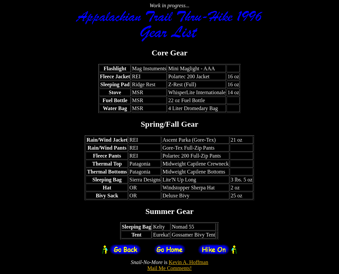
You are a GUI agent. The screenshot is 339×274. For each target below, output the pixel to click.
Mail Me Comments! (169, 268)
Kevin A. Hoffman (188, 262)
